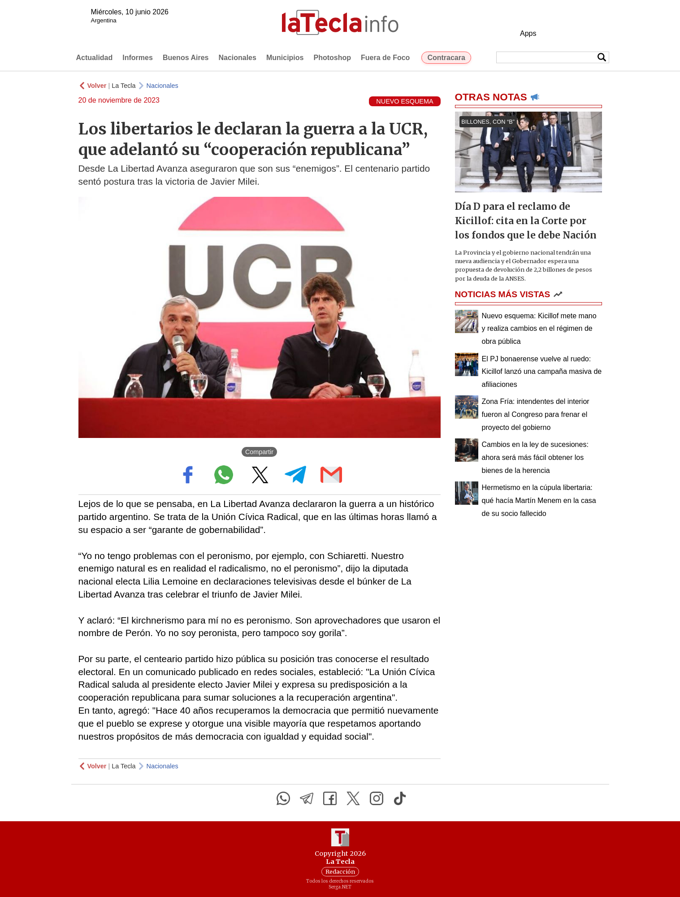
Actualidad (94, 57)
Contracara (446, 57)
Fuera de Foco (385, 57)
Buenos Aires (186, 57)
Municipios (285, 57)
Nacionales (237, 57)
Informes (137, 57)
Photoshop (332, 57)
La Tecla (123, 85)
